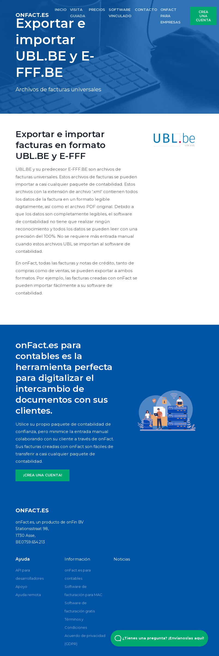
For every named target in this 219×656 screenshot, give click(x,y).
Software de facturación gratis (80, 607)
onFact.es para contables (78, 574)
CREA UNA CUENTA (203, 16)
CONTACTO (146, 9)
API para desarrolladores (30, 574)
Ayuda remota (28, 594)
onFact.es (32, 15)
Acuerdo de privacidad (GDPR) (85, 639)
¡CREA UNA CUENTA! (42, 475)
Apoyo (21, 586)
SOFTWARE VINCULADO (120, 12)
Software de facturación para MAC (83, 590)
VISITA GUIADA (77, 12)
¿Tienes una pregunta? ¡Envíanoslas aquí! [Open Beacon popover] (159, 638)
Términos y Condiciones (76, 623)
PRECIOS (97, 9)
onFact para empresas (170, 15)
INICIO (60, 9)
